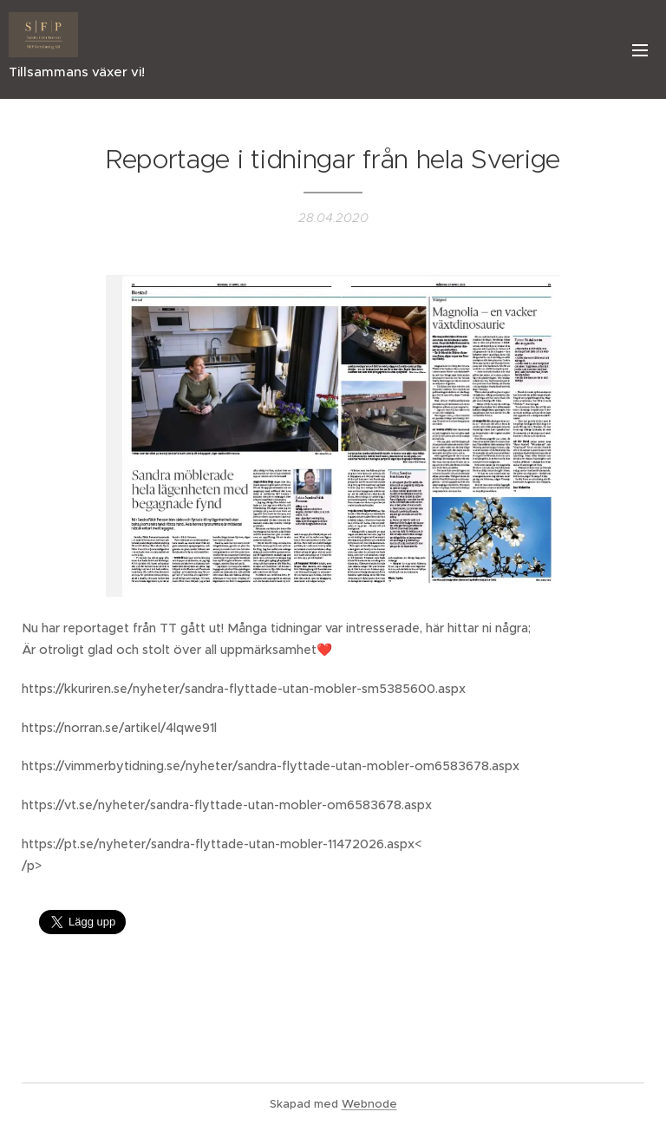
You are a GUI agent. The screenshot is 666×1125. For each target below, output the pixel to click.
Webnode (369, 1103)
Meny (640, 50)
